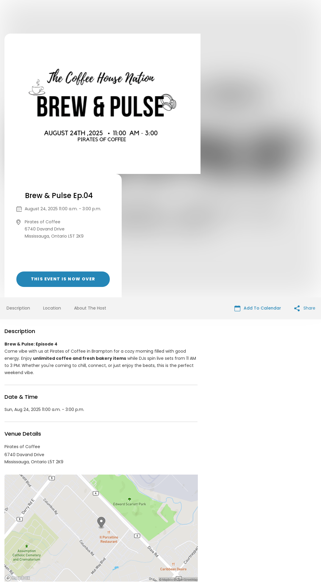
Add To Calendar (257, 185)
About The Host (90, 185)
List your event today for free (197, 531)
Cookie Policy (243, 538)
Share (304, 185)
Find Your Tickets (207, 538)
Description (18, 185)
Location (52, 185)
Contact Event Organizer (83, 538)
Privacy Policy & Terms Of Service (149, 538)
